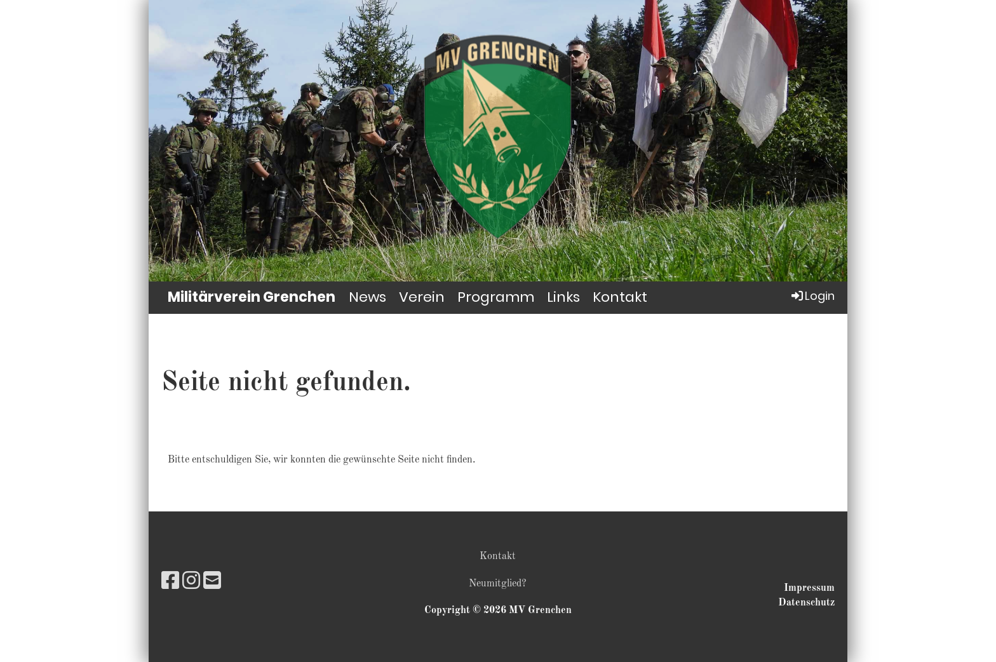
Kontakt (620, 297)
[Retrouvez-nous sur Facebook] (170, 582)
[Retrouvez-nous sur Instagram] (191, 582)
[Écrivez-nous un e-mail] (212, 582)
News (367, 297)
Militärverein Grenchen (251, 297)
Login (812, 296)
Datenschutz (806, 603)
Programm (495, 297)
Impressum (809, 588)
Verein (422, 297)
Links (563, 297)
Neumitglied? (498, 584)
